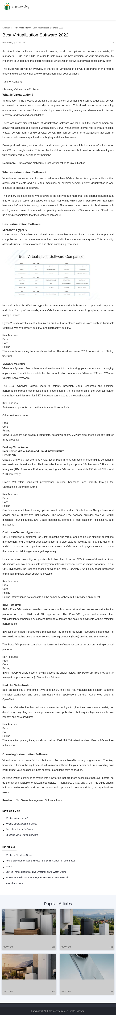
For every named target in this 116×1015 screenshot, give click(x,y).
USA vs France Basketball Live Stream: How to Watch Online (36, 872)
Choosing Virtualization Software (22, 835)
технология (25, 28)
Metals (9, 866)
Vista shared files (14, 883)
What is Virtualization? (17, 818)
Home (16, 28)
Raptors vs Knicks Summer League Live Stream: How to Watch (37, 877)
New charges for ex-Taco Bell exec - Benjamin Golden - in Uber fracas (40, 860)
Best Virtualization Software (19, 829)
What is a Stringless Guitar (19, 855)
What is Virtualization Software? (21, 823)
